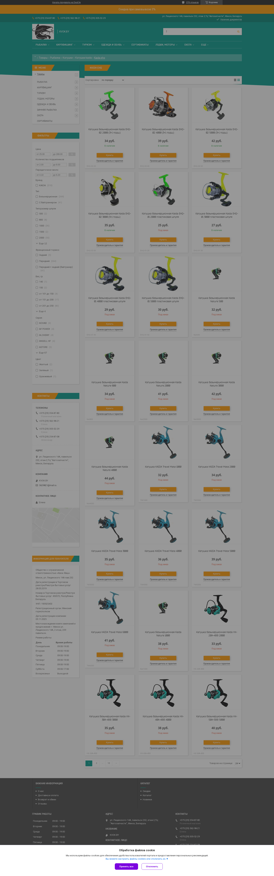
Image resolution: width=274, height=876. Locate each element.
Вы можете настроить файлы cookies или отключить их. (136, 859)
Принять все (126, 866)
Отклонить (152, 866)
